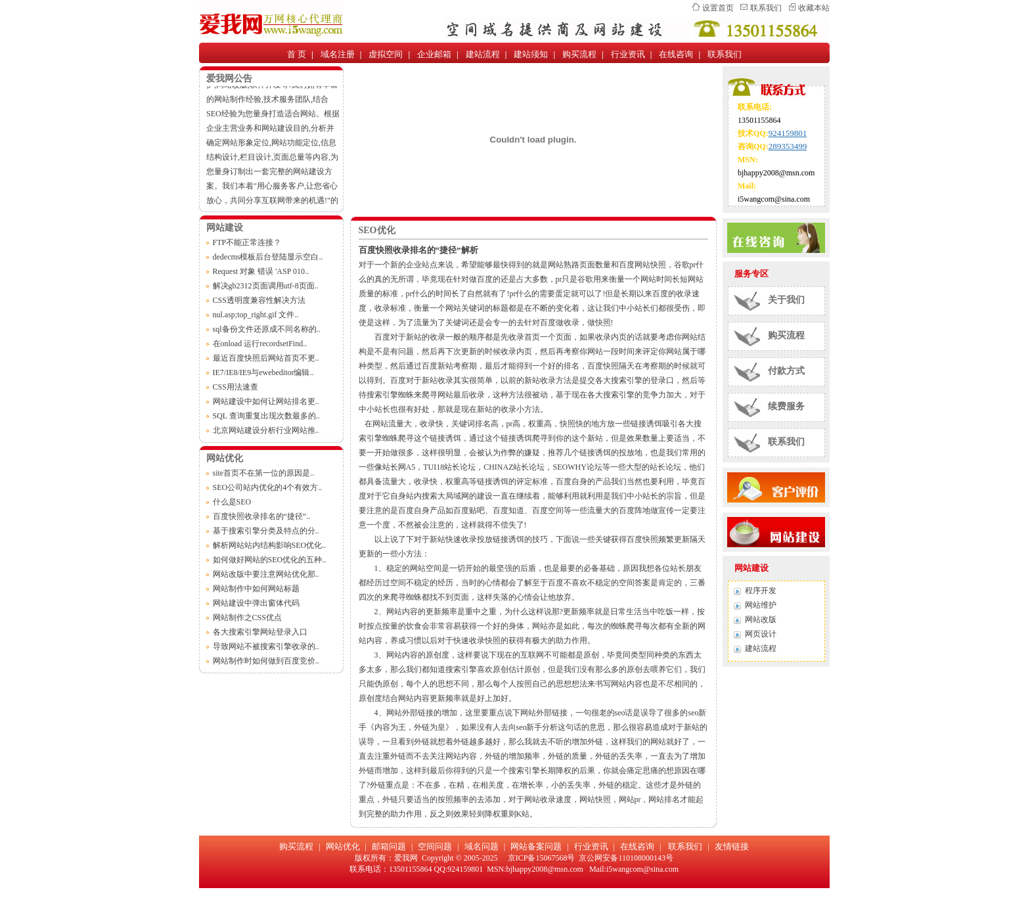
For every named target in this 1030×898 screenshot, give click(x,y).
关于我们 (786, 300)
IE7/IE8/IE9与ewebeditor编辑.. (263, 372)
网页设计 (760, 634)
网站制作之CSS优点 (247, 617)
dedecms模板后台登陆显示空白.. (268, 256)
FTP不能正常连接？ (247, 242)
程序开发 (760, 590)
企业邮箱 (434, 54)
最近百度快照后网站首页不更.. (266, 358)
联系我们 (766, 7)
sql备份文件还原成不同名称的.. (267, 329)
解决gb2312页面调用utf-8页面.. (266, 285)
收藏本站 (814, 7)
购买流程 (579, 54)
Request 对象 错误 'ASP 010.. (261, 271)
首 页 (296, 54)
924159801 (788, 133)
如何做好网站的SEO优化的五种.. (269, 559)
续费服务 (786, 406)
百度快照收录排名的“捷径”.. (262, 516)
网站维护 (760, 605)
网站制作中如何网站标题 (256, 588)
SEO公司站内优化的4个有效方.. (268, 487)
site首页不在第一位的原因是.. (264, 473)
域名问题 (481, 846)
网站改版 (760, 619)
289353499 (788, 146)
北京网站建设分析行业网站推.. (266, 430)
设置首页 (718, 7)
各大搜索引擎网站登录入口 (260, 632)
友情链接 (732, 846)
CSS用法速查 (235, 387)
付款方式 (786, 371)
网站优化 (343, 846)
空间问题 (435, 846)
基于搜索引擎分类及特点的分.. (266, 530)
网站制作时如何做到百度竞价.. (266, 660)
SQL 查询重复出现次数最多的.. (266, 415)
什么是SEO (232, 501)
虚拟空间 (386, 54)
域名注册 (338, 54)
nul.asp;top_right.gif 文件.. (256, 314)
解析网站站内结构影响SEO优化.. (269, 545)
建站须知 (531, 54)
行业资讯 (628, 54)
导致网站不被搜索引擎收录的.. (266, 646)
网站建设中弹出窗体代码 (256, 603)
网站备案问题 (536, 846)
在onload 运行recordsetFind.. (260, 343)
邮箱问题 (389, 846)
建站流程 (483, 54)
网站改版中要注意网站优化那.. (266, 574)
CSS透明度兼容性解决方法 (259, 300)
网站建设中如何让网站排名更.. (266, 401)
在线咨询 (676, 54)
